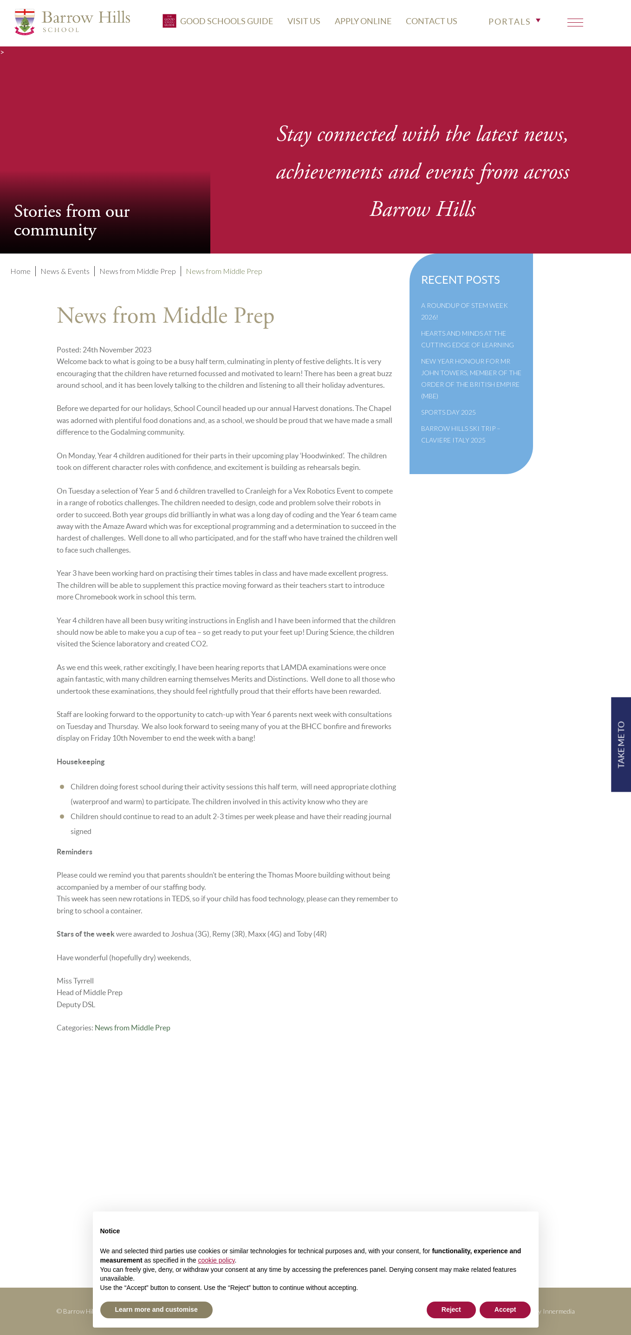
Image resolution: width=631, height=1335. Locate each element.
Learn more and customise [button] (156, 1309)
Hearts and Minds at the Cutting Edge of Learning (467, 339)
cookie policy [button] (216, 1260)
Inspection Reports (265, 1166)
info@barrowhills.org (529, 1154)
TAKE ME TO (621, 744)
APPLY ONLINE (419, 17)
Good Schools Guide (274, 17)
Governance (254, 1179)
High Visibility (539, 1179)
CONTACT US (488, 17)
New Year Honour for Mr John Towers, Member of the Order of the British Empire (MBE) (471, 378)
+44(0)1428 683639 (527, 1141)
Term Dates (252, 1141)
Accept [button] (505, 1309)
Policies (247, 1154)
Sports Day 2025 (448, 412)
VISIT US (360, 17)
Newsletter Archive (266, 1191)
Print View (510, 1166)
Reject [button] (451, 1309)
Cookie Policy (257, 1204)
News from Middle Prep (132, 1027)
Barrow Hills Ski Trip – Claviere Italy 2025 (461, 434)
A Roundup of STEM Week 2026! (464, 311)
